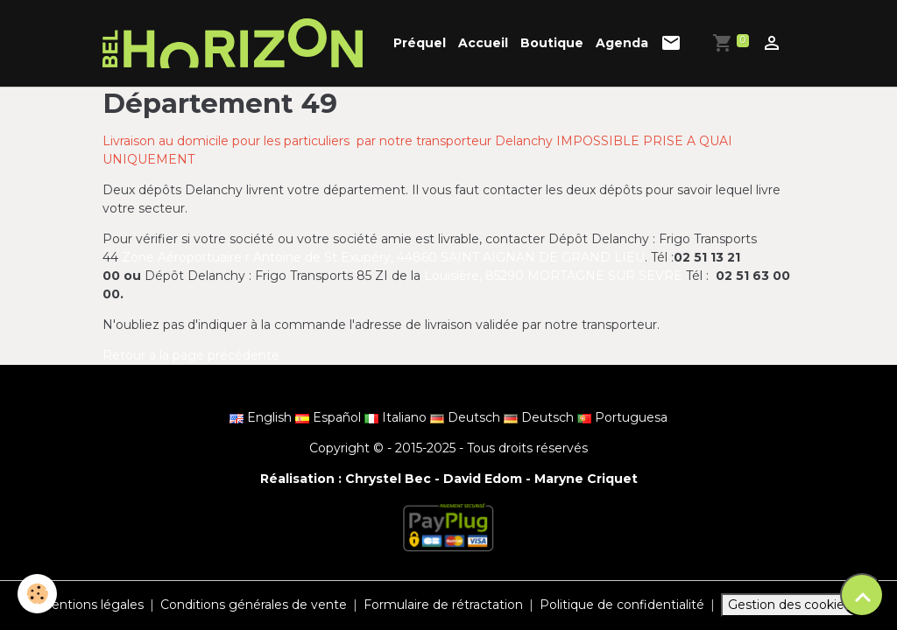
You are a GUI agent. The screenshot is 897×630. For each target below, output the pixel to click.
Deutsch (467, 417)
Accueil (483, 43)
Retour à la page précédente (190, 355)
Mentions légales (91, 604)
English (262, 417)
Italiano (397, 417)
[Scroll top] (862, 595)
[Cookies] (37, 593)
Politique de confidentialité (622, 604)
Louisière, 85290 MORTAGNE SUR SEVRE (553, 276)
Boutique (551, 43)
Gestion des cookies (789, 604)
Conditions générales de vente (253, 604)
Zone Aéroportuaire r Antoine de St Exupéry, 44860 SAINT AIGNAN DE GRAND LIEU (383, 257)
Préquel (419, 43)
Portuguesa (622, 417)
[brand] (235, 43)
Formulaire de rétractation (443, 604)
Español (329, 417)
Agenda (622, 43)
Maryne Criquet (586, 478)
